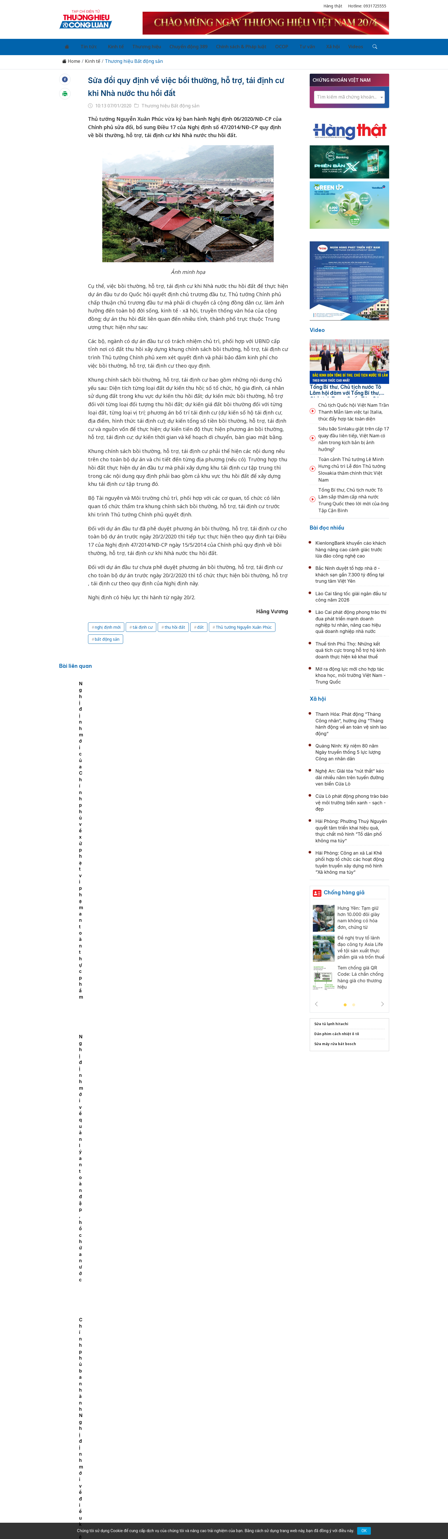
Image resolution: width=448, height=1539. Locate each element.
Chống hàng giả (344, 889)
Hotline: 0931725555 (367, 6)
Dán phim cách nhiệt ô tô (336, 1031)
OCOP (264, 45)
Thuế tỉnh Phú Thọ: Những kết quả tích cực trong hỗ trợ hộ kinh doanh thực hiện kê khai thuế (350, 647)
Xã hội (308, 45)
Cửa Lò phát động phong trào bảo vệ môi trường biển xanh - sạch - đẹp (351, 800)
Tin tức (83, 45)
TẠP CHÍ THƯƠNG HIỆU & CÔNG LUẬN (221, 1520)
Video (317, 327)
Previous (316, 1001)
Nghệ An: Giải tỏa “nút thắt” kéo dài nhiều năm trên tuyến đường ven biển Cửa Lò (349, 775)
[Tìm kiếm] (346, 45)
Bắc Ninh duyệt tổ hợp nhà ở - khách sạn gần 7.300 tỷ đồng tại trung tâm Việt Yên (349, 572)
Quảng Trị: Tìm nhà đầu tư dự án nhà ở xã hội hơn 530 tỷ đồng (227, 1110)
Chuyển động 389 (175, 45)
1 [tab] (345, 1002)
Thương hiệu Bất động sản (134, 58)
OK (364, 1530)
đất (200, 624)
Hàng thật (332, 6)
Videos (329, 45)
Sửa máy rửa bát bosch (335, 1041)
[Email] (85, 1480)
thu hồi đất (175, 624)
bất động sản (107, 636)
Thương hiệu (135, 45)
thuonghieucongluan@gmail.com (185, 1471)
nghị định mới (108, 624)
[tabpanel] (103, 722)
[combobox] (349, 94)
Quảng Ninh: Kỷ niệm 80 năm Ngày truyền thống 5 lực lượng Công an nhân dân (348, 749)
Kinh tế (106, 45)
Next (382, 1001)
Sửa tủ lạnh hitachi (331, 1021)
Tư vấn (286, 45)
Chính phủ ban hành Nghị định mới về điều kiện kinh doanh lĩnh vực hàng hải (103, 735)
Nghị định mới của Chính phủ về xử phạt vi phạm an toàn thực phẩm (182, 735)
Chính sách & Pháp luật (226, 45)
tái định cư (143, 624)
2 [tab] (354, 1002)
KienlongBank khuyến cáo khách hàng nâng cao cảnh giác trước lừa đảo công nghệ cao (350, 547)
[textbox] (349, 94)
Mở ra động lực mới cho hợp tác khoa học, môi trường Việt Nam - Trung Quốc (350, 673)
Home (71, 58)
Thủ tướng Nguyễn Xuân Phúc (244, 624)
